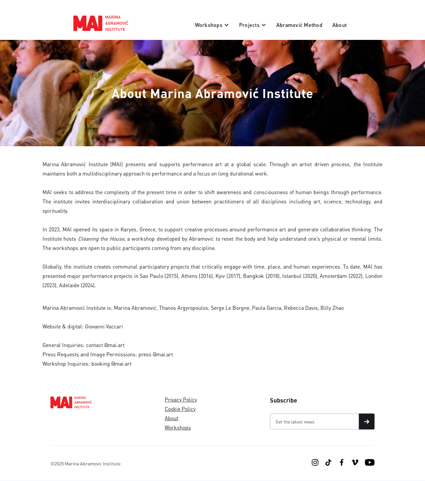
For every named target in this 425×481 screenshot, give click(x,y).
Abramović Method (299, 24)
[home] (100, 23)
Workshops (178, 427)
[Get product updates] (314, 421)
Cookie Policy (180, 408)
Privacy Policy (181, 399)
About (339, 24)
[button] (212, 25)
